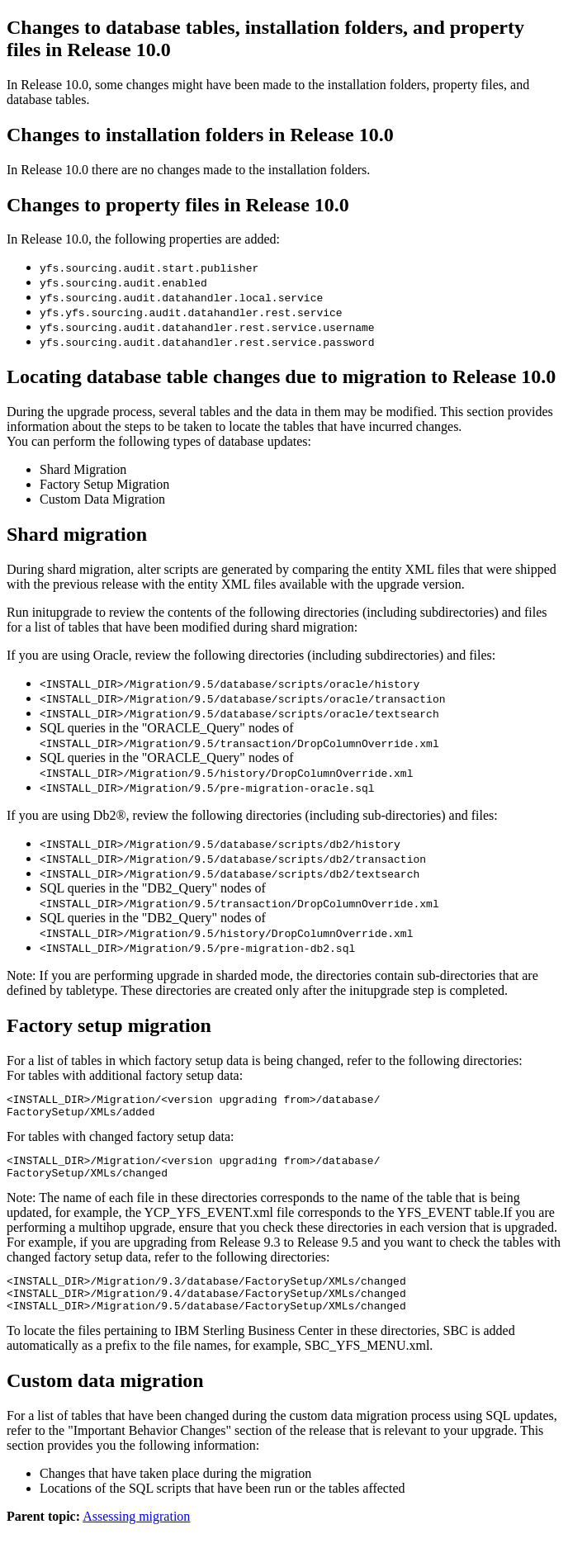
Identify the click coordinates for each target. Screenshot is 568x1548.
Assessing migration (136, 1534)
